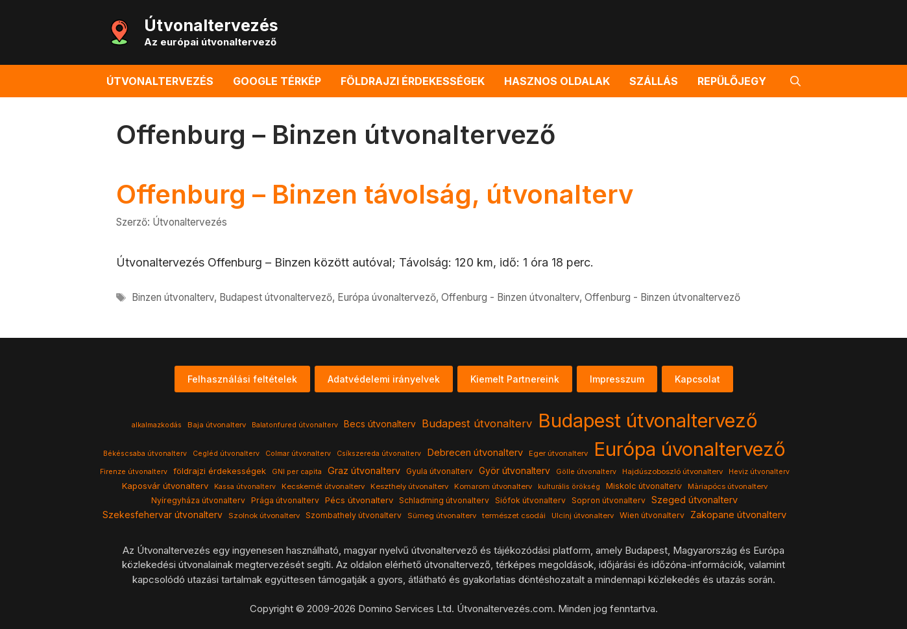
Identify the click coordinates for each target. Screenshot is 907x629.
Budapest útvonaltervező (275, 297)
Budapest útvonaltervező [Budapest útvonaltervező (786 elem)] (648, 420)
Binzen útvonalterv (173, 297)
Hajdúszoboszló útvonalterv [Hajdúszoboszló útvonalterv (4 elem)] (672, 471)
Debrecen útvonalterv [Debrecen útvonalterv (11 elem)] (475, 452)
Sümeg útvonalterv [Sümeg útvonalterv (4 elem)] (441, 515)
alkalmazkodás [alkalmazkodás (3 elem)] (157, 425)
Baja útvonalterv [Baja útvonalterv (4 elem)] (216, 424)
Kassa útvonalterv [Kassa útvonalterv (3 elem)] (245, 486)
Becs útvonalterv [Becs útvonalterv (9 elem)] (380, 424)
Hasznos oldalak (557, 81)
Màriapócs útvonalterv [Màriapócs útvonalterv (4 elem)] (728, 486)
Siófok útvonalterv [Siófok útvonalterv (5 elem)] (530, 500)
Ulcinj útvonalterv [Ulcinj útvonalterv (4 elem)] (582, 515)
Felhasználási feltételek (242, 379)
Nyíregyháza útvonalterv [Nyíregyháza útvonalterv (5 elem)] (198, 500)
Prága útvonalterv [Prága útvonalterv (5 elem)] (285, 500)
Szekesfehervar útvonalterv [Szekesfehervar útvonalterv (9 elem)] (163, 515)
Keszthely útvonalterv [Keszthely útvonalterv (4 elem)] (409, 486)
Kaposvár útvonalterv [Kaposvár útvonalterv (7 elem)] (165, 486)
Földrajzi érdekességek (413, 81)
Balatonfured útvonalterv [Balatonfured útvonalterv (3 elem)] (295, 425)
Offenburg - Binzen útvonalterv (510, 297)
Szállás (653, 81)
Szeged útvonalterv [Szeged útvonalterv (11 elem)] (694, 500)
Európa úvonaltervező (386, 297)
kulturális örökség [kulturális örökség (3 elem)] (569, 486)
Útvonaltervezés (211, 25)
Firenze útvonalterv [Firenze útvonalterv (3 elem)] (133, 472)
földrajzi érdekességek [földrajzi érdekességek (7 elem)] (219, 471)
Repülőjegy (731, 81)
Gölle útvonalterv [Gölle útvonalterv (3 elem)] (586, 472)
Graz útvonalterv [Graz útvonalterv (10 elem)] (364, 470)
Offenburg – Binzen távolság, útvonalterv (374, 194)
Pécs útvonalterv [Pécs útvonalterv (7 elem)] (359, 500)
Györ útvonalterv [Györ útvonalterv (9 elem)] (514, 471)
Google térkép (277, 81)
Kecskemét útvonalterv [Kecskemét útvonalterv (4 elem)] (323, 486)
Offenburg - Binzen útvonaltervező (662, 297)
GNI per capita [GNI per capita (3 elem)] (297, 472)
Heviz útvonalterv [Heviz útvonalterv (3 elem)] (759, 472)
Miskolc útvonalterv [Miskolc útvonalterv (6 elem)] (644, 486)
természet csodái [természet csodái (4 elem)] (514, 515)
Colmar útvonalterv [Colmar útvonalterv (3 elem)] (298, 453)
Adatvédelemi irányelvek (384, 379)
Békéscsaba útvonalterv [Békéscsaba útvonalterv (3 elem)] (145, 453)
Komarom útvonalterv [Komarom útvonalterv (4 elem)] (493, 486)
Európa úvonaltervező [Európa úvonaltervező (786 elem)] (690, 449)
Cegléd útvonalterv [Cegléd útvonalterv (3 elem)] (226, 453)
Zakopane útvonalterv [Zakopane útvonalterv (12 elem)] (738, 515)
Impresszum (617, 379)
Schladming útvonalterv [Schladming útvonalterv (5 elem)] (444, 500)
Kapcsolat (697, 379)
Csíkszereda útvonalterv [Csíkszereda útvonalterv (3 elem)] (379, 453)
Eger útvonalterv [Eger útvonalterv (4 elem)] (558, 453)
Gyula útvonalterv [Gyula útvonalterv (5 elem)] (439, 471)
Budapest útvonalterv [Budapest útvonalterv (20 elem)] (477, 423)
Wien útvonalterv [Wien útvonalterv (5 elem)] (652, 515)
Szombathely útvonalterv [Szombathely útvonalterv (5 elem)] (354, 515)
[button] (795, 81)
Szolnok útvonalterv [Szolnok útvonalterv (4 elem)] (264, 515)
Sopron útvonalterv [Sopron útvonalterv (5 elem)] (609, 500)
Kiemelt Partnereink (514, 379)
